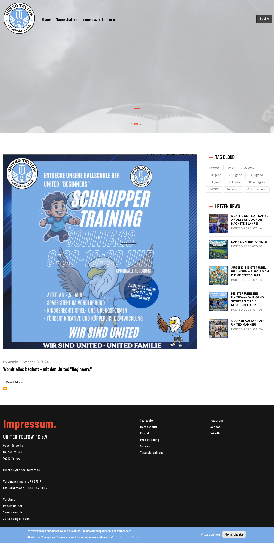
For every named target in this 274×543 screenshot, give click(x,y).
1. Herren (214, 168)
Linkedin (215, 433)
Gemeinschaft (92, 19)
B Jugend (215, 175)
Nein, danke (234, 534)
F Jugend (235, 182)
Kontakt (145, 433)
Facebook (215, 427)
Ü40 (231, 168)
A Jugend (248, 168)
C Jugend (235, 175)
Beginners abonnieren (5, 388)
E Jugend (215, 182)
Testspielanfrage (152, 452)
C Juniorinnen (256, 189)
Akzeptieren (210, 534)
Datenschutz (149, 427)
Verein (113, 19)
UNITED (214, 189)
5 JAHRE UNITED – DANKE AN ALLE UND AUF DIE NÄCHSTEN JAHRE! (249, 219)
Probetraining (149, 439)
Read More (14, 382)
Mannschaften (66, 19)
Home (46, 19)
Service (145, 446)
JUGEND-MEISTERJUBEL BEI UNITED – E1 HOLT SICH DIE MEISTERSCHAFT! (250, 271)
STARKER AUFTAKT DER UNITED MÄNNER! (247, 322)
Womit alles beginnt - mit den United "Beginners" (47, 369)
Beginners (233, 189)
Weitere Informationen (127, 537)
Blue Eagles (257, 182)
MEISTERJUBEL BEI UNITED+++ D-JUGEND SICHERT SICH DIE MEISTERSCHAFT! (247, 299)
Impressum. (29, 423)
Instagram (216, 420)
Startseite (147, 420)
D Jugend (256, 175)
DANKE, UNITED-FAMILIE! (249, 242)
